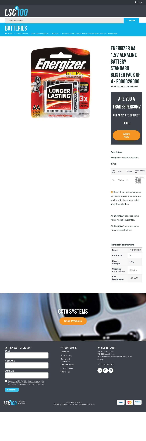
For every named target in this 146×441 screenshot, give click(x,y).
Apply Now (126, 135)
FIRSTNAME (10, 361)
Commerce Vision (88, 404)
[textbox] (72, 12)
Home (9, 33)
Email (7, 351)
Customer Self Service (70, 404)
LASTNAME (9, 371)
